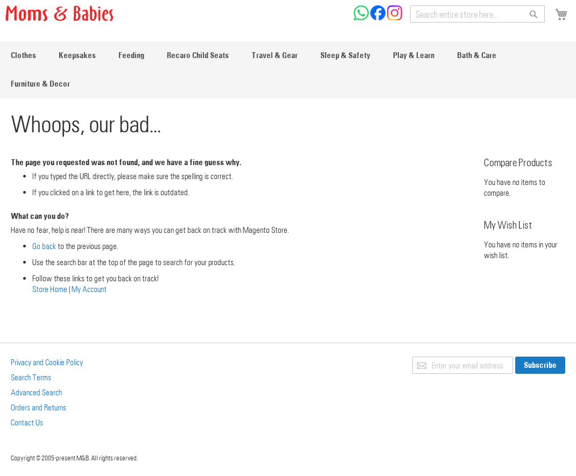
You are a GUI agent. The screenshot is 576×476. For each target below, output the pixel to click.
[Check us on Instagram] (394, 17)
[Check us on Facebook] (378, 17)
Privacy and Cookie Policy (47, 362)
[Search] (533, 14)
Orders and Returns (38, 407)
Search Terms (31, 377)
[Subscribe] (540, 365)
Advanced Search (36, 392)
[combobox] (477, 14)
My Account (89, 289)
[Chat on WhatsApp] (362, 17)
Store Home (49, 289)
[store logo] (59, 13)
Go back (44, 246)
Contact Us (27, 422)
